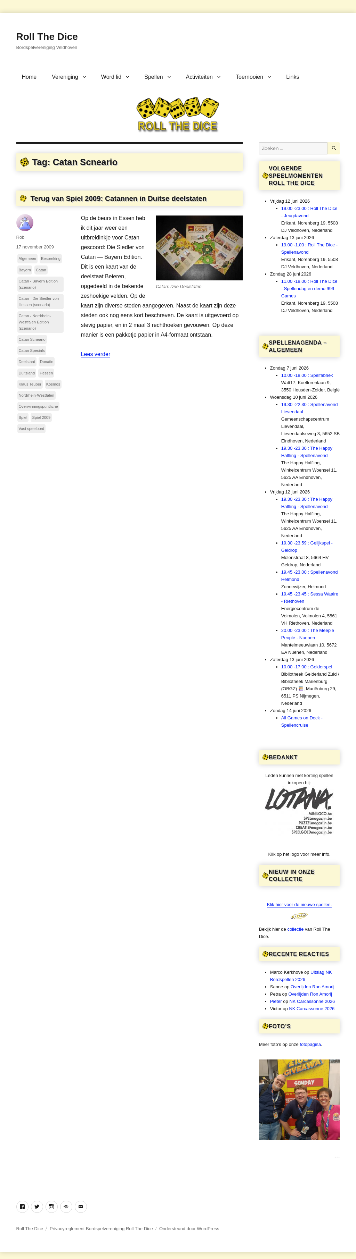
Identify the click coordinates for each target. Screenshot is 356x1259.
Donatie (47, 362)
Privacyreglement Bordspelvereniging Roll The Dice (101, 1228)
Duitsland (27, 373)
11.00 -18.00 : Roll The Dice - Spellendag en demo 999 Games (309, 288)
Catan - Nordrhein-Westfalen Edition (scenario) (35, 322)
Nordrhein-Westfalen (36, 395)
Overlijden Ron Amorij (312, 986)
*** (337, 1158)
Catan (41, 270)
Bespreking (50, 258)
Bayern (25, 270)
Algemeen (27, 258)
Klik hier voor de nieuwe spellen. (299, 904)
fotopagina (310, 1044)
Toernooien (249, 77)
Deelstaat (27, 362)
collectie (295, 929)
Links (292, 77)
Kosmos (53, 384)
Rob (20, 237)
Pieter (276, 1001)
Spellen (153, 77)
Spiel (23, 417)
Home (29, 77)
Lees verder (96, 354)
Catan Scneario (32, 339)
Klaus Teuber (30, 384)
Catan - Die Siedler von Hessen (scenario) (39, 301)
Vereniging (65, 77)
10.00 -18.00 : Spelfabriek (307, 375)
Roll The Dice (47, 36)
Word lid (111, 77)
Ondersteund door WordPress (189, 1228)
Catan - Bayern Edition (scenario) (38, 284)
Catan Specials (32, 350)
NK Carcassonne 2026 (312, 1001)
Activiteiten (199, 77)
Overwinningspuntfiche (38, 406)
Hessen (46, 373)
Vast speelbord (31, 428)
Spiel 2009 (41, 417)
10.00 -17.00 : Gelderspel (306, 666)
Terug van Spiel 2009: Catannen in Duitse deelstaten (118, 198)
